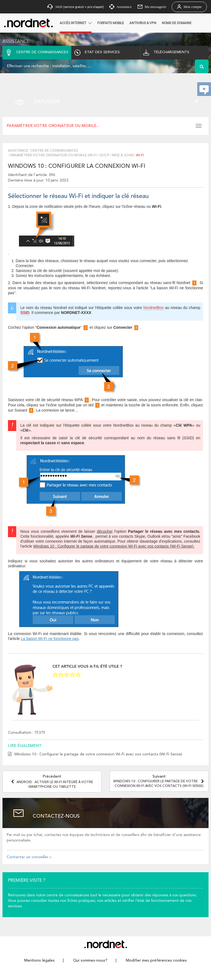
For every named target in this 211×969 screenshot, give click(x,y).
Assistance (18, 150)
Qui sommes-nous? (90, 960)
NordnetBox (153, 307)
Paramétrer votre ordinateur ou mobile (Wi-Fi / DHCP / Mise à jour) (72, 155)
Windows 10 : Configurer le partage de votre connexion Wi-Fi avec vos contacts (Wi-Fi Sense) (98, 754)
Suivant (159, 781)
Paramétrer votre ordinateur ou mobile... (53, 126)
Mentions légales (39, 960)
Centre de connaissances (54, 150)
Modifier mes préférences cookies (156, 960)
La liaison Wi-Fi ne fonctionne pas (50, 638)
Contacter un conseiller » (29, 857)
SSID (24, 312)
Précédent (52, 782)
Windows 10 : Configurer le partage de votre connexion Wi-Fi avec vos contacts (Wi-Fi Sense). (114, 546)
